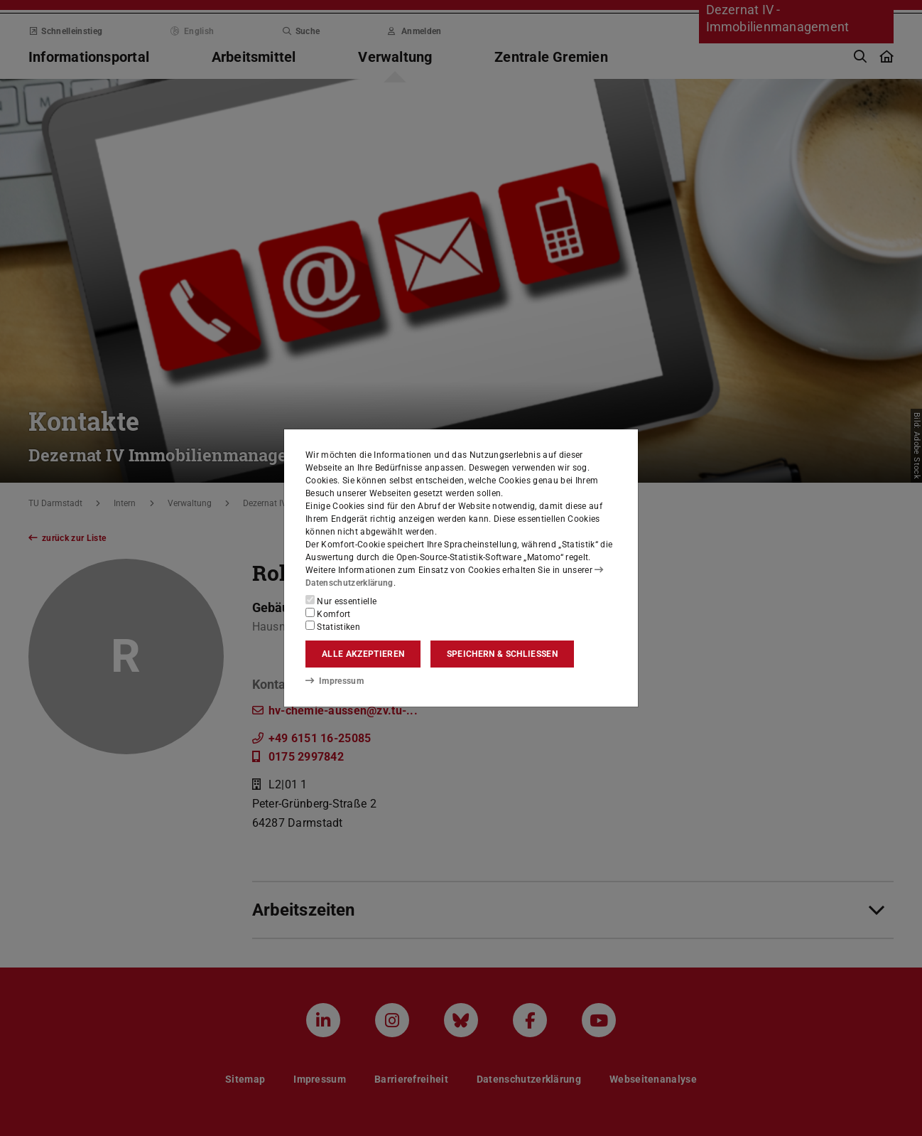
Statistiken (332, 626)
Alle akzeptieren (363, 654)
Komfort (328, 613)
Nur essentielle (340, 600)
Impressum (334, 680)
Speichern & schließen (502, 654)
